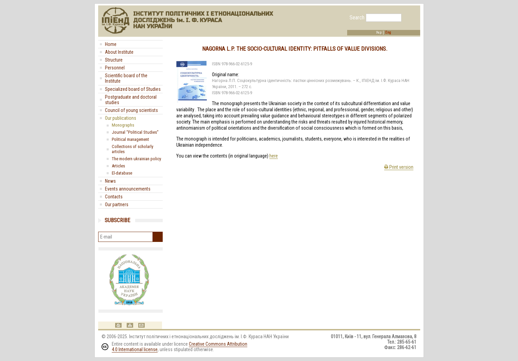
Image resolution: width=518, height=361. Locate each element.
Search (357, 18)
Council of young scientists (131, 110)
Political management (130, 139)
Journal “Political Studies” (135, 132)
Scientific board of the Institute (126, 78)
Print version (398, 167)
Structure (114, 60)
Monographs (123, 125)
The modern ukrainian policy (136, 158)
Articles (118, 165)
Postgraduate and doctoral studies (131, 99)
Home (111, 44)
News (110, 181)
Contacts (114, 196)
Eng (388, 33)
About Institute (119, 52)
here (273, 156)
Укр (378, 33)
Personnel (115, 67)
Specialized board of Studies (133, 89)
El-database (122, 173)
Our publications (120, 118)
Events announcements (127, 189)
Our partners (116, 204)
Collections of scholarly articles (132, 149)
